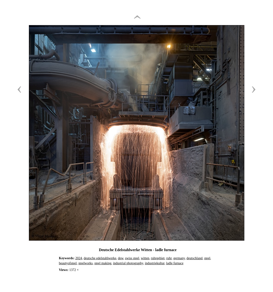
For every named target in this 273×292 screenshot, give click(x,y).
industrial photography (128, 263)
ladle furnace (174, 263)
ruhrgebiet (158, 258)
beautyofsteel (68, 263)
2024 (78, 258)
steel (207, 258)
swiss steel (132, 258)
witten (145, 258)
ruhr (169, 258)
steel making (102, 263)
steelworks (85, 263)
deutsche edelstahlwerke (100, 258)
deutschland (195, 258)
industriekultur (154, 263)
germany (179, 258)
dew (120, 258)
